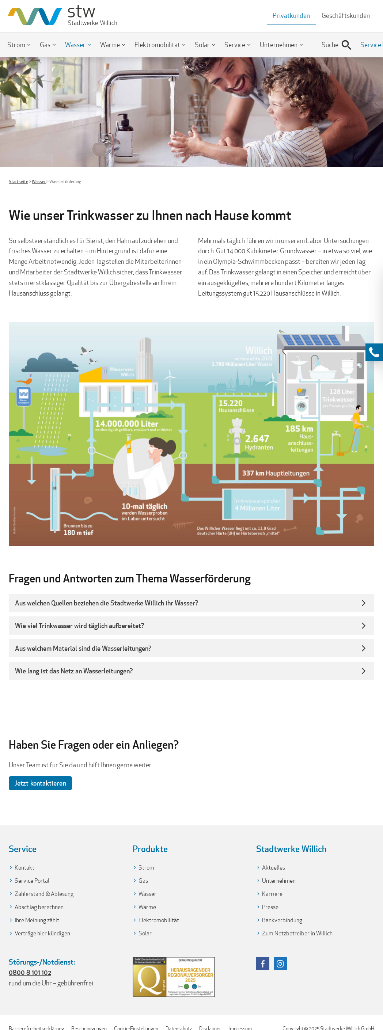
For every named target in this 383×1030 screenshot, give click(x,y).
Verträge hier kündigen (42, 933)
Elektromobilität (157, 45)
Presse (270, 907)
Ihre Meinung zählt (37, 920)
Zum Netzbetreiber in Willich (297, 933)
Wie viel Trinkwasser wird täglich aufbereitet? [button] (79, 625)
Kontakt (24, 867)
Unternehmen (278, 45)
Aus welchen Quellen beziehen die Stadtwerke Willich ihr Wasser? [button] (106, 602)
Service (234, 45)
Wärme (110, 45)
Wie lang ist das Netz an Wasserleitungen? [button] (74, 670)
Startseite (18, 181)
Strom (16, 45)
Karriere (272, 894)
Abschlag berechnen (39, 907)
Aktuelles (273, 867)
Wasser (75, 45)
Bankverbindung (282, 920)
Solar (202, 45)
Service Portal (32, 881)
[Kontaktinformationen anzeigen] (374, 352)
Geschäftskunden (346, 15)
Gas (45, 45)
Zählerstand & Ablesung (44, 894)
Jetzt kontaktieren (40, 783)
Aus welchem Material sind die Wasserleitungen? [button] (83, 648)
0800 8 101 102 (30, 972)
